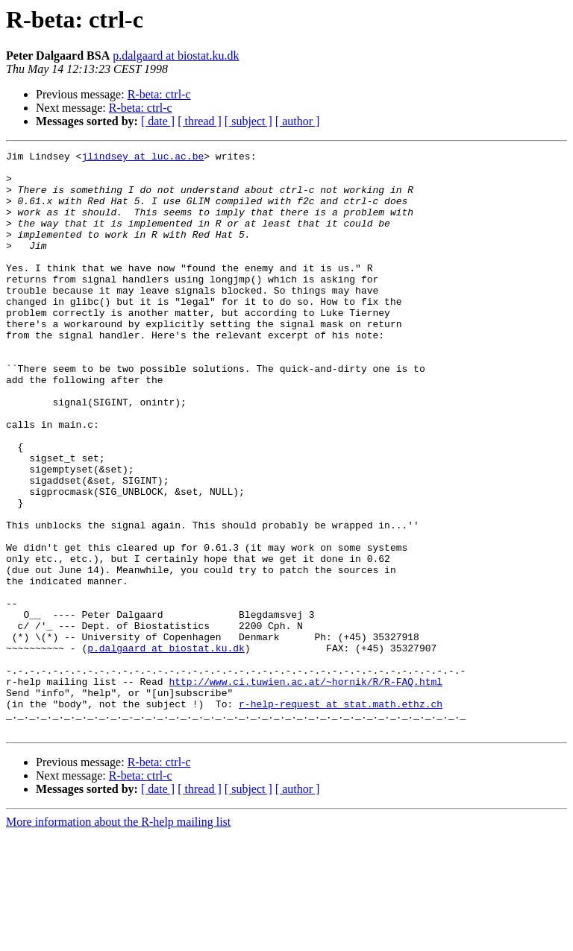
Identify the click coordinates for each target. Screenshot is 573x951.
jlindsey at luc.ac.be (142, 158)
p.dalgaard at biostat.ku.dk (176, 55)
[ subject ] (248, 121)
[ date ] (158, 121)
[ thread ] (200, 121)
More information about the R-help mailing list (118, 938)
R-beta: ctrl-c (159, 94)
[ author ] (297, 121)
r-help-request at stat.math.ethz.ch (340, 815)
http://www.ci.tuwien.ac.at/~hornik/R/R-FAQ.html (305, 788)
